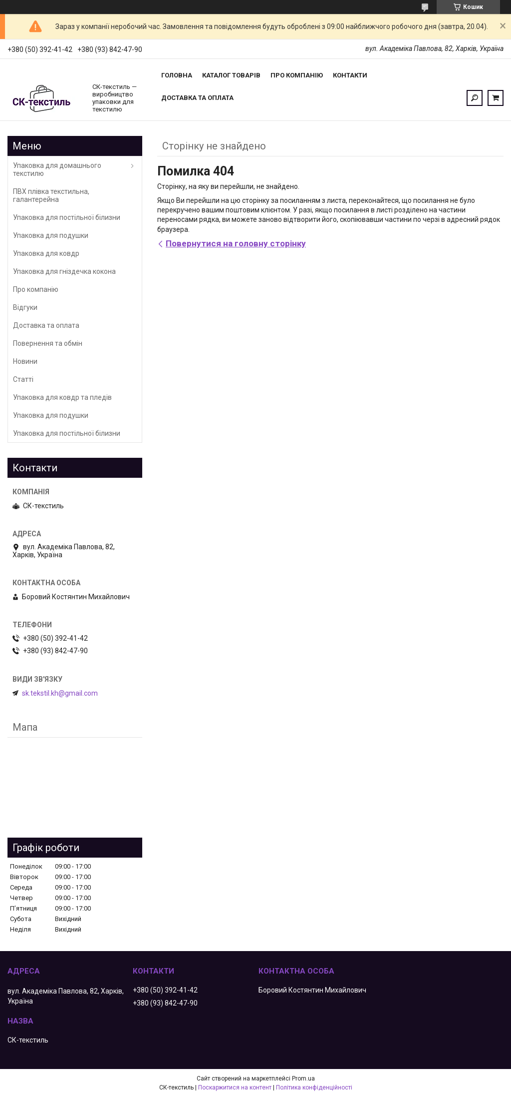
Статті (23, 379)
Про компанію (296, 75)
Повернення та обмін (47, 343)
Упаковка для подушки (50, 235)
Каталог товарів (231, 75)
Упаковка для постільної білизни (66, 217)
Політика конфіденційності (314, 1087)
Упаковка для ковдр (46, 253)
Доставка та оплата (197, 97)
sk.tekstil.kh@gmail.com (60, 693)
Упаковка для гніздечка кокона (64, 271)
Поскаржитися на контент (234, 1087)
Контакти (350, 75)
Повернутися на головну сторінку (236, 243)
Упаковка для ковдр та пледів (62, 397)
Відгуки (25, 307)
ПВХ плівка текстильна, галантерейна (51, 195)
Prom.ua (303, 1078)
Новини (25, 361)
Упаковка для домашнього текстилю (57, 169)
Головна (176, 75)
